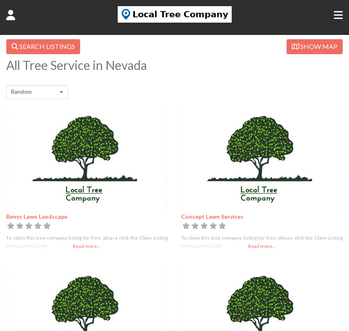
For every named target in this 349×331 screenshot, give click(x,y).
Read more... (87, 246)
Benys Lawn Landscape (36, 216)
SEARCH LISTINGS (43, 46)
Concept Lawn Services (212, 216)
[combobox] (37, 92)
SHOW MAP (314, 46)
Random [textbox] (21, 91)
